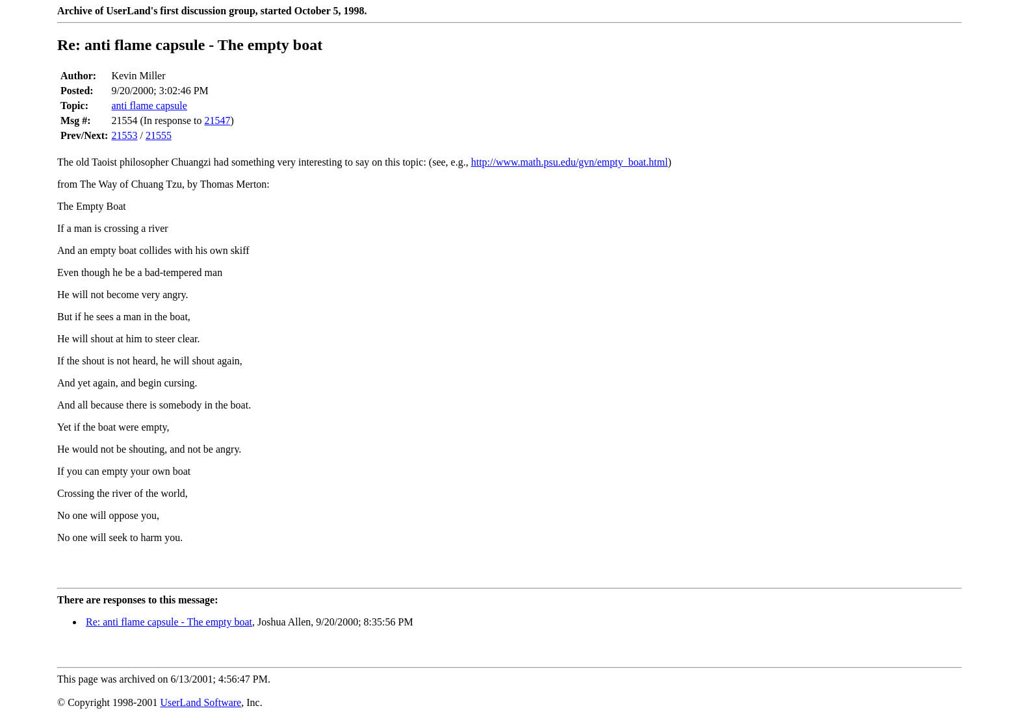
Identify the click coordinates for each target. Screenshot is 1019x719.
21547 (218, 120)
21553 (124, 135)
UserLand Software (200, 702)
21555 (159, 135)
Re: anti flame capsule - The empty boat (169, 621)
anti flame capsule (149, 105)
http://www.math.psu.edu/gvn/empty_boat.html (569, 162)
